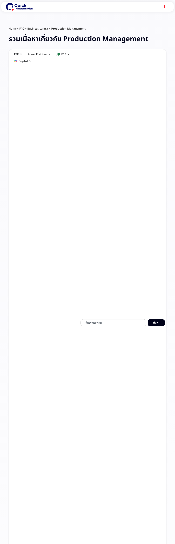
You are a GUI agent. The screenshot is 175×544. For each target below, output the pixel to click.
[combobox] (113, 322)
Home (13, 29)
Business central (38, 29)
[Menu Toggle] (164, 6)
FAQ (22, 29)
